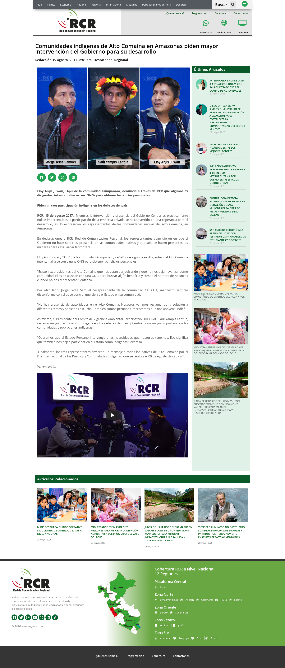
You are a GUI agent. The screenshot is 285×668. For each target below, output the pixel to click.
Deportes (181, 4)
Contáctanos (241, 13)
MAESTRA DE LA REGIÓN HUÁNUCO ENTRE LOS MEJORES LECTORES (223, 148)
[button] (233, 4)
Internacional (113, 4)
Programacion (199, 13)
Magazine (131, 4)
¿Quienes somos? (174, 13)
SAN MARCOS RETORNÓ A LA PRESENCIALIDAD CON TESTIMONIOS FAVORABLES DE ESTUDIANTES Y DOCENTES (227, 235)
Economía (65, 4)
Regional (96, 4)
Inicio (39, 4)
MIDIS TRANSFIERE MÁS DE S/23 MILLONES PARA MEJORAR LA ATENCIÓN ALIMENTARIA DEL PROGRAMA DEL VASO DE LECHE (219, 350)
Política (51, 4)
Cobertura (220, 13)
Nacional (81, 4)
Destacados (103, 60)
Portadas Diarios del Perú (156, 4)
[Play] (112, 415)
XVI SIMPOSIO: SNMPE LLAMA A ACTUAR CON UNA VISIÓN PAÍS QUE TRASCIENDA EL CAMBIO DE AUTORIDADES (227, 85)
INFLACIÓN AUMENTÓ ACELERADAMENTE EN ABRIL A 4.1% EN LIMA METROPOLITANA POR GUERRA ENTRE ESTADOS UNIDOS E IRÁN (227, 174)
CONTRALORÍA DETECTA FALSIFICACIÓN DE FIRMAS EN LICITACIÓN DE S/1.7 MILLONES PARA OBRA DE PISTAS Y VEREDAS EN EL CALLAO (227, 206)
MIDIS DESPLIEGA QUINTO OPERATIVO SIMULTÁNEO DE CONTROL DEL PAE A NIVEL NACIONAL (219, 296)
